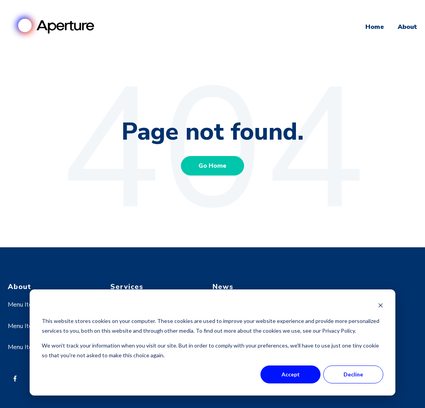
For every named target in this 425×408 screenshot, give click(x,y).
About (407, 27)
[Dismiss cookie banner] (380, 306)
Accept (291, 374)
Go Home (212, 165)
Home (374, 27)
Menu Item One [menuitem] (29, 304)
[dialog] (212, 342)
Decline (353, 374)
